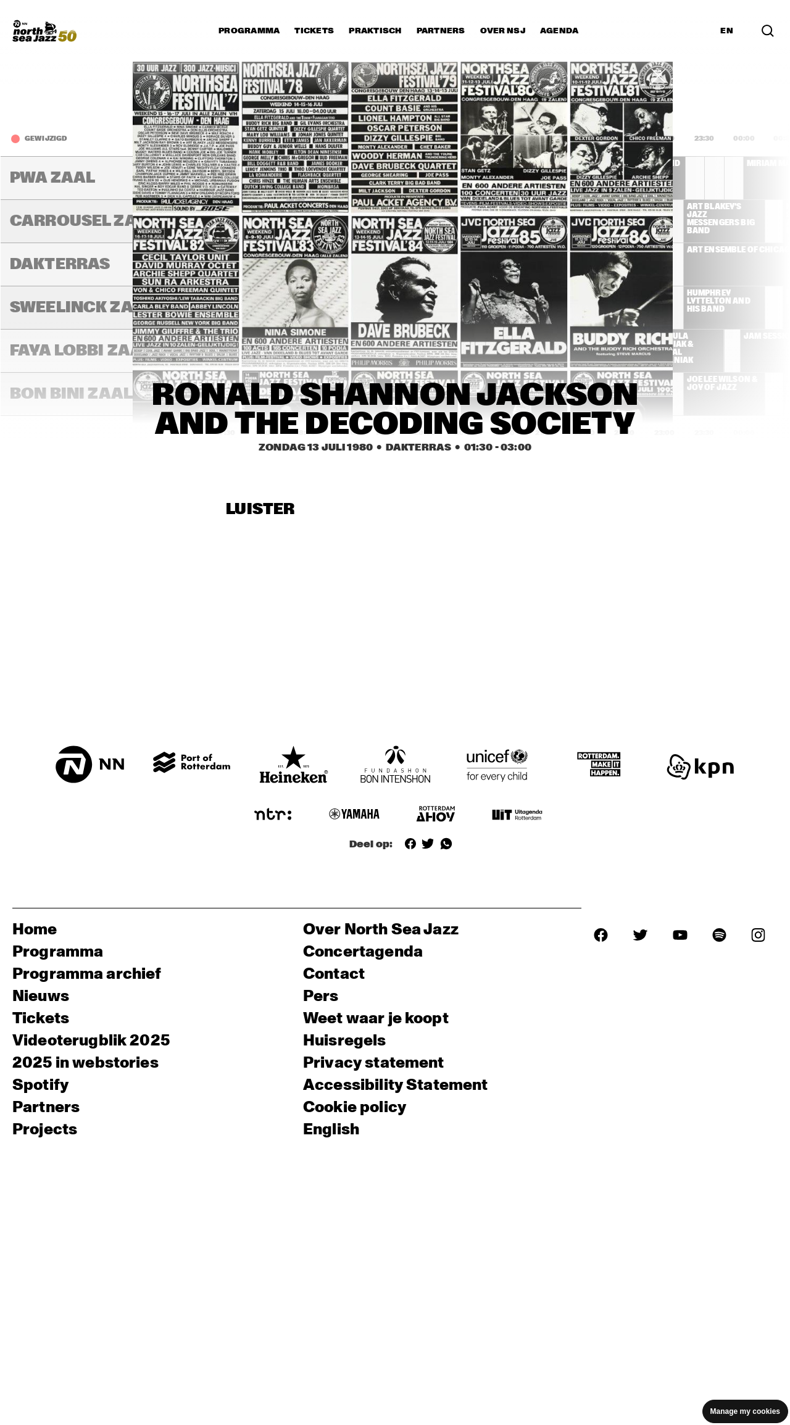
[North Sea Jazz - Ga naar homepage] (44, 30)
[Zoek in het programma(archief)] (768, 31)
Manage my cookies (745, 1411)
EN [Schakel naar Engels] (726, 30)
